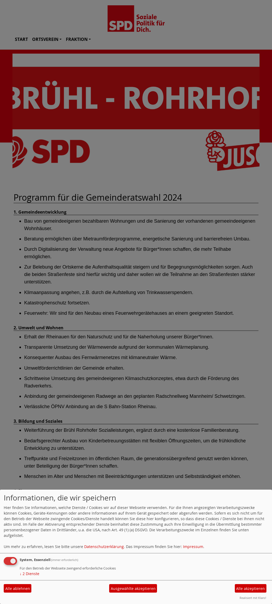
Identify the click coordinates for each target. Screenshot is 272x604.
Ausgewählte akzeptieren (133, 588)
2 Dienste (29, 573)
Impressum (193, 546)
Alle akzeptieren (250, 588)
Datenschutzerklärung (104, 546)
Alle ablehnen (17, 588)
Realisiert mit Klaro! (253, 598)
